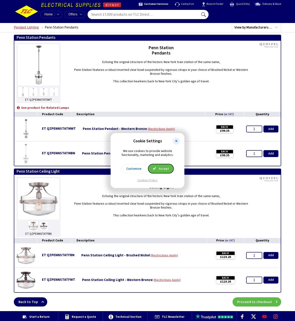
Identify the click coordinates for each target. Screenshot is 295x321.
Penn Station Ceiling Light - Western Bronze (117, 280)
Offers (75, 14)
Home (48, 14)
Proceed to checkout (259, 302)
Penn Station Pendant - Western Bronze (115, 129)
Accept (161, 168)
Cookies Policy (147, 180)
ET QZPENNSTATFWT (58, 279)
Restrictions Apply (161, 129)
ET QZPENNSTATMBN (58, 153)
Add (271, 129)
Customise (134, 168)
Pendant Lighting (26, 27)
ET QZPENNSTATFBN (58, 255)
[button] (176, 141)
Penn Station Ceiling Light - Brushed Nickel (115, 255)
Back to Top (32, 302)
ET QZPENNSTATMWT (59, 128)
